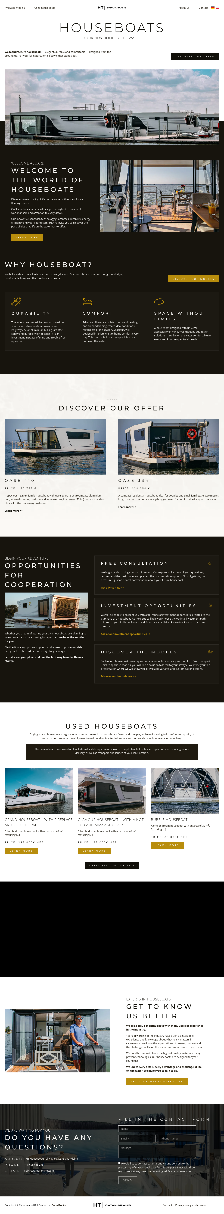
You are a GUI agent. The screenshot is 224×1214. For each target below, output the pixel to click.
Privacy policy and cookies (190, 1205)
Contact (203, 7)
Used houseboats (44, 7)
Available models (15, 7)
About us (184, 7)
